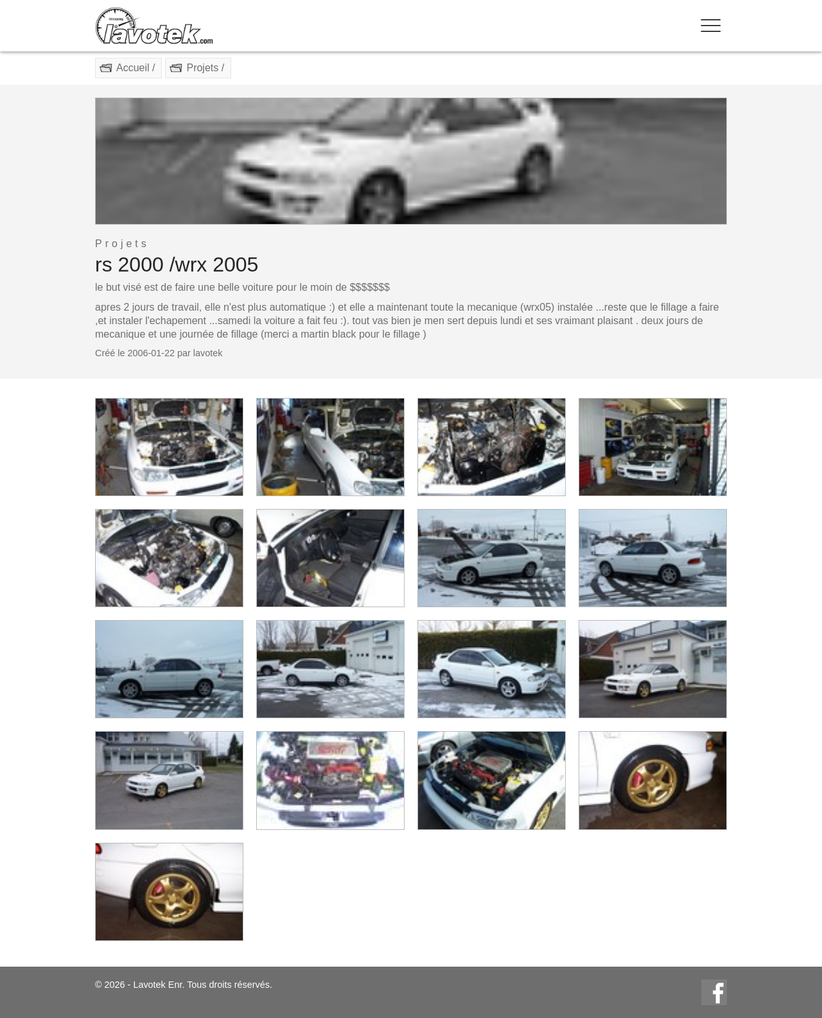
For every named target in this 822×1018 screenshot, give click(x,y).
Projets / (205, 67)
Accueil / (135, 67)
